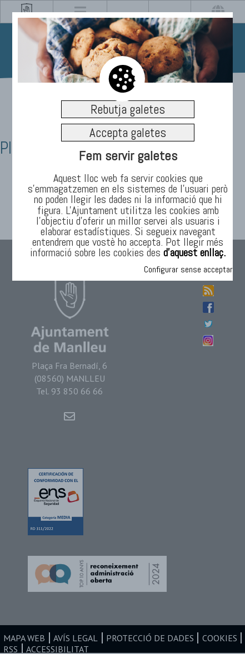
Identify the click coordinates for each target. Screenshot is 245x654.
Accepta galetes (127, 132)
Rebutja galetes (128, 109)
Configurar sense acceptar (188, 269)
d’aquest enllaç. (194, 252)
